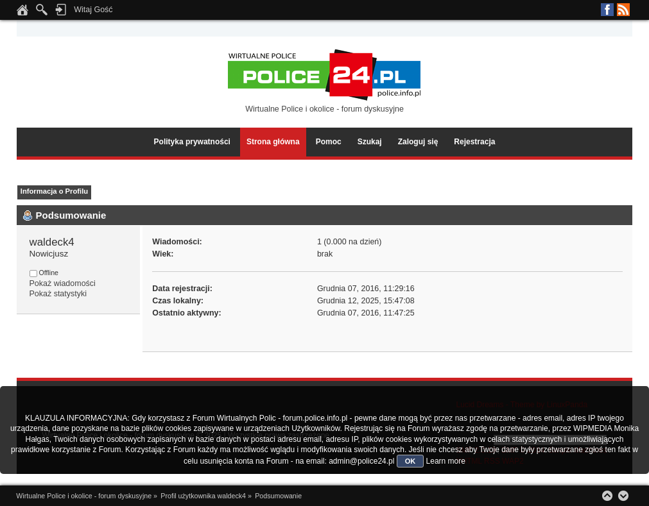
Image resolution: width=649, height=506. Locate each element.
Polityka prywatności (192, 141)
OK (410, 461)
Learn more (445, 461)
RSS (623, 9)
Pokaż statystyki (58, 293)
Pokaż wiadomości (63, 283)
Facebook (607, 9)
